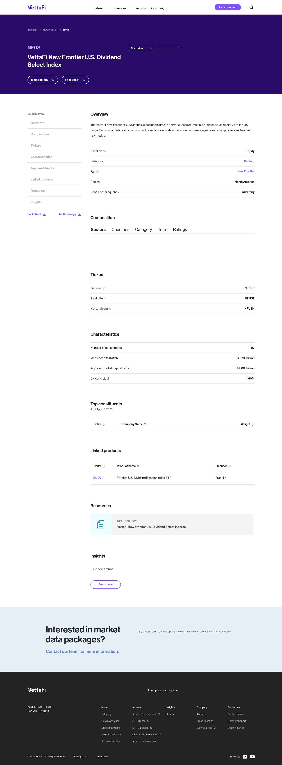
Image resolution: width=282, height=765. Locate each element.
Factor (248, 161)
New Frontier (245, 171)
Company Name (132, 424)
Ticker (97, 424)
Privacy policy (81, 755)
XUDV (97, 477)
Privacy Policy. (223, 629)
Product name (126, 466)
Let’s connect (227, 7)
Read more (106, 582)
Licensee (221, 466)
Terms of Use (102, 755)
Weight (245, 424)
